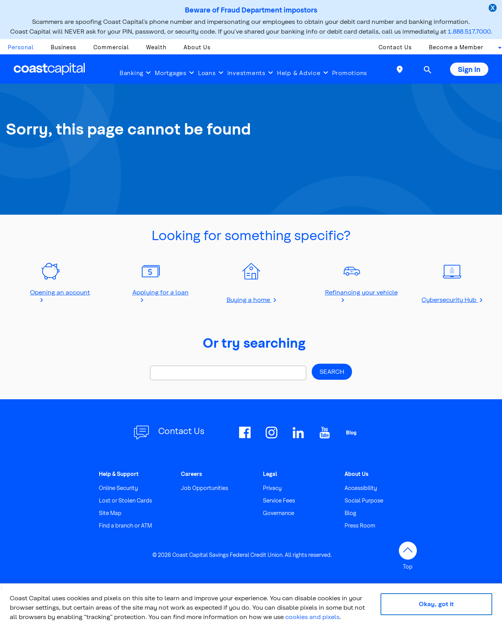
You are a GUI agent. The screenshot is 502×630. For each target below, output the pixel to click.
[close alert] (493, 8)
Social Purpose (364, 500)
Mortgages (171, 72)
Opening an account (60, 292)
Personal (21, 47)
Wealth (156, 47)
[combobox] (497, 49)
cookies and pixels (312, 616)
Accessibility (361, 488)
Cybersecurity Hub (450, 299)
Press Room (360, 525)
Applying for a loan (160, 292)
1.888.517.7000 (469, 31)
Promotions (350, 72)
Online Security (118, 488)
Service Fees (279, 500)
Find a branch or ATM (125, 525)
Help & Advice (299, 72)
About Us (197, 47)
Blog (350, 513)
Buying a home (249, 299)
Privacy (272, 488)
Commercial (111, 47)
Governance (278, 513)
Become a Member (456, 47)
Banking (131, 72)
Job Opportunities (204, 488)
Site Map (110, 513)
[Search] (228, 373)
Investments (246, 72)
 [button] (427, 69)
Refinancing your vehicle (361, 292)
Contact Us (395, 47)
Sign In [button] (469, 69)
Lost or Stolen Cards (125, 500)
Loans (207, 72)
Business (63, 47)
